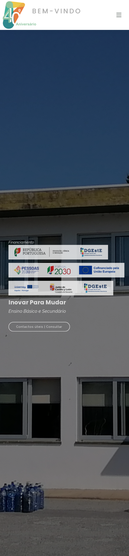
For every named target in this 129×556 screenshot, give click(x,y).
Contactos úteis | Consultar (41, 323)
